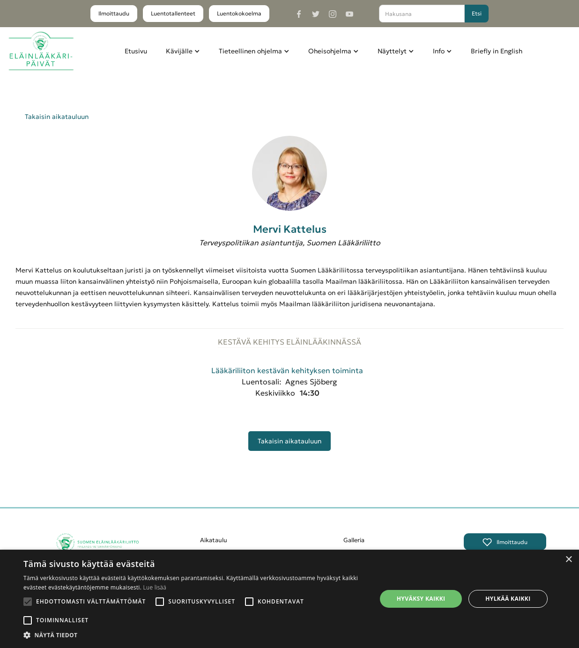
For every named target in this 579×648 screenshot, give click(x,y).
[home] (41, 51)
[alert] (289, 599)
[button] (182, 51)
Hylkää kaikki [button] (507, 599)
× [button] (568, 559)
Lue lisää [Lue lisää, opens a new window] (154, 587)
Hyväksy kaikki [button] (421, 599)
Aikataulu (213, 540)
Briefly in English (496, 51)
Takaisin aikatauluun (57, 116)
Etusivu (136, 51)
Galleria (353, 540)
